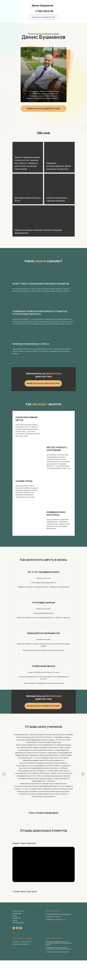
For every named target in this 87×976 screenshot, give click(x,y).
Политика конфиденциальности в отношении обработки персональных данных (59, 943)
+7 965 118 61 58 (25, 942)
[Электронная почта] (17, 928)
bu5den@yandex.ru (23, 944)
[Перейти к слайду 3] (45, 817)
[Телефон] (13, 928)
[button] (43, 17)
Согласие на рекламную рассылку (58, 952)
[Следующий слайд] (83, 774)
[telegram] (20, 928)
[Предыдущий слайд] (4, 774)
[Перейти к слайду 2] (43, 817)
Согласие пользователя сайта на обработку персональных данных (58, 948)
